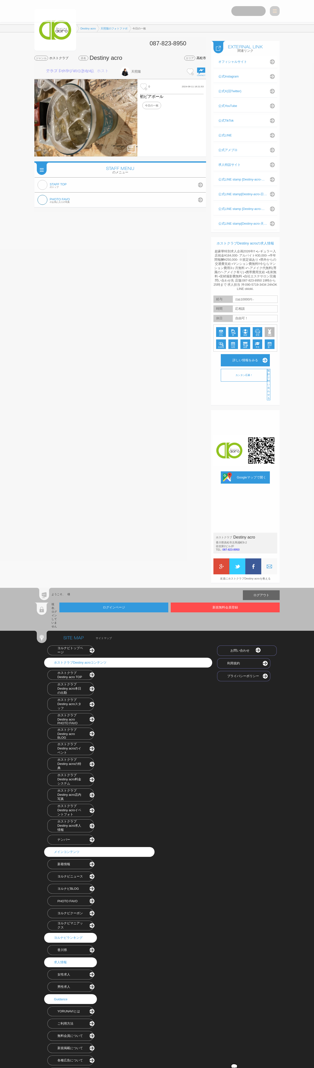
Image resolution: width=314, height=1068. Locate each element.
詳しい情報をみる (245, 359)
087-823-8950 (231, 548)
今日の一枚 (151, 105)
